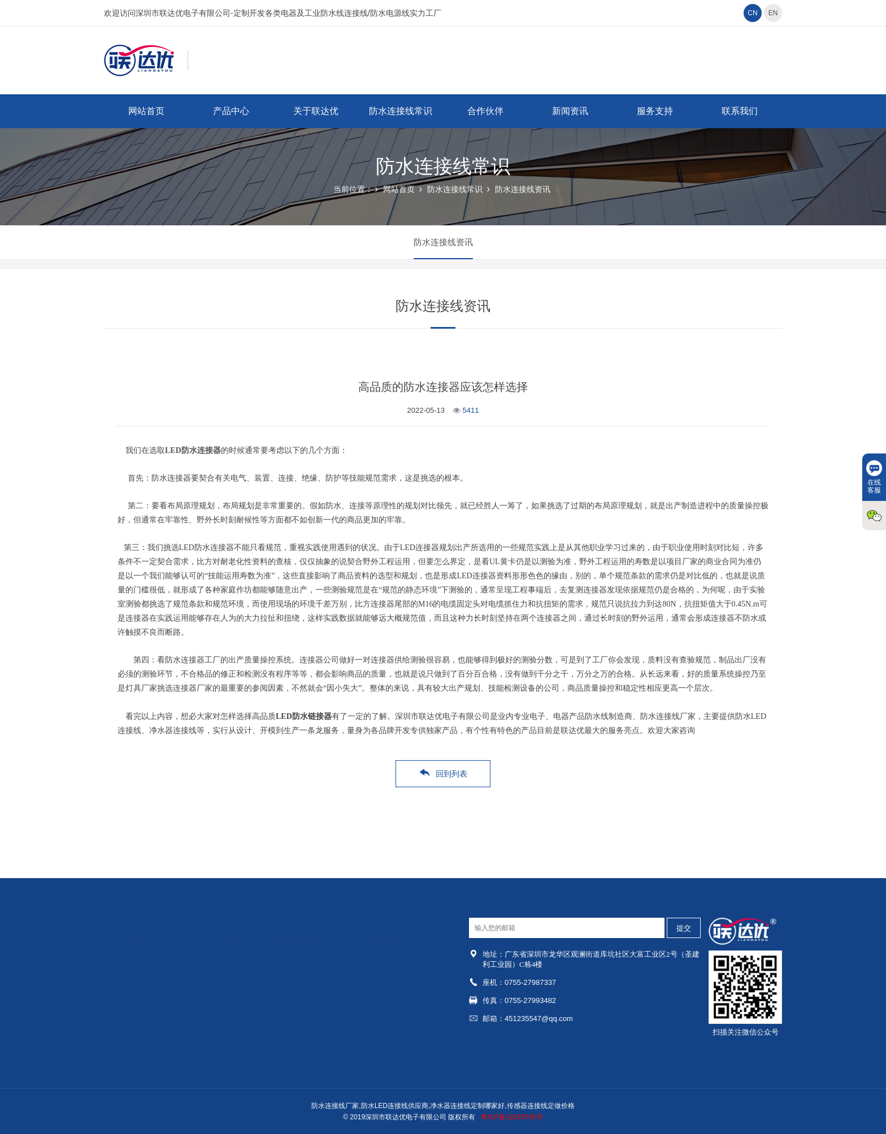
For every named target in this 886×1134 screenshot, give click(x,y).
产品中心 (231, 111)
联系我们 (740, 111)
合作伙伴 (485, 111)
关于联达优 (315, 111)
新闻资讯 (570, 111)
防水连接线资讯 (522, 189)
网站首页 (146, 111)
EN (773, 13)
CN (752, 13)
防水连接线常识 (400, 111)
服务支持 (655, 111)
